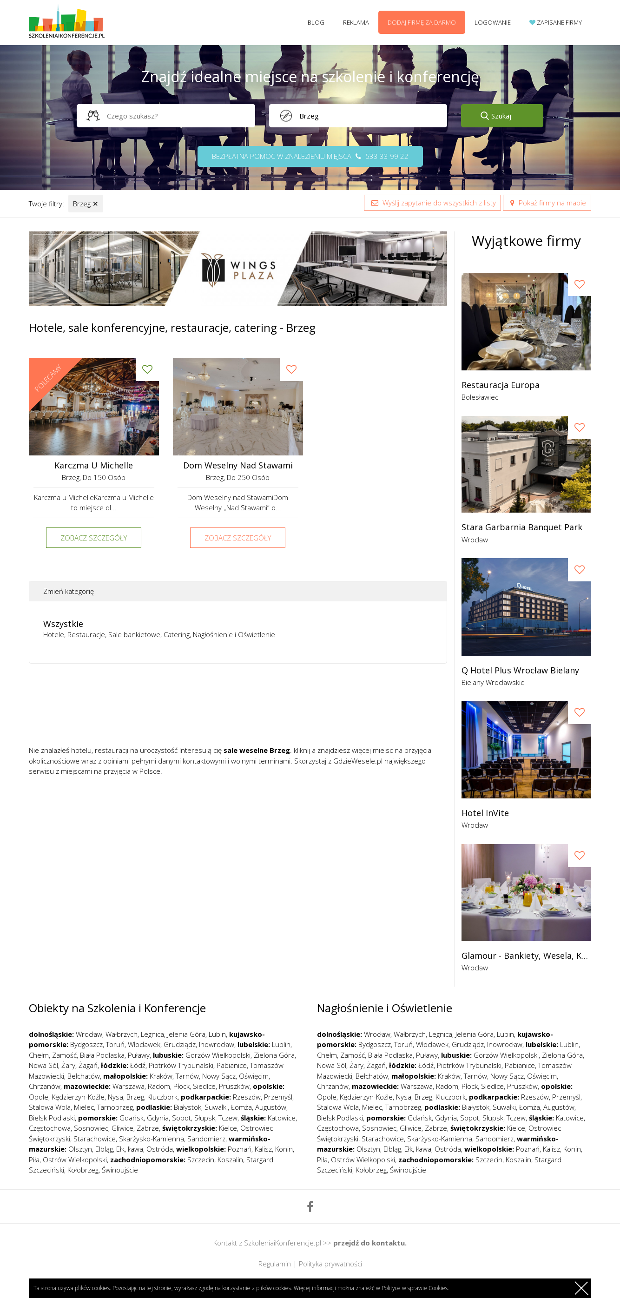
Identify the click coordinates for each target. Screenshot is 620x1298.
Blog (316, 22)
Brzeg (86, 203)
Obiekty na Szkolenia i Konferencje (117, 1007)
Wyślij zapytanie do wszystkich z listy (432, 202)
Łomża (241, 1107)
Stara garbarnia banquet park (522, 527)
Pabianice (232, 1065)
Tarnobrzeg (115, 1107)
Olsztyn (80, 1148)
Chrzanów (44, 1086)
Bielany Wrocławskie (493, 682)
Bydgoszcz (86, 1044)
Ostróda (159, 1148)
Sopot (181, 1117)
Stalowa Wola (50, 1107)
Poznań (239, 1148)
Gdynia (158, 1117)
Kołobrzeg (83, 1169)
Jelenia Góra (186, 1034)
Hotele (53, 634)
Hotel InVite (485, 813)
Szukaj (501, 115)
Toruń (115, 1044)
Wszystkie (63, 623)
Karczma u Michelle (93, 465)
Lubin (217, 1034)
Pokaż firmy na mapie (547, 202)
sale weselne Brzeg (257, 750)
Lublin (281, 1044)
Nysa (115, 1096)
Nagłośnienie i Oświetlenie (234, 634)
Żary (68, 1065)
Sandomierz (206, 1138)
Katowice (282, 1117)
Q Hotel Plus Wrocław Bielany (520, 670)
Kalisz (263, 1148)
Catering (177, 634)
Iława (135, 1148)
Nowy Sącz (219, 1076)
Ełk (120, 1148)
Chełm (39, 1055)
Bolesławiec (480, 397)
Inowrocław (216, 1044)
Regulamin (274, 1263)
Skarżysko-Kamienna (151, 1138)
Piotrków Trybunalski (181, 1065)
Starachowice (94, 1138)
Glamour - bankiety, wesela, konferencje (526, 955)
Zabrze (148, 1128)
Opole (38, 1096)
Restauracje (86, 634)
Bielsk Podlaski (52, 1117)
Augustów (270, 1107)
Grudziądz (180, 1044)
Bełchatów (83, 1076)
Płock (181, 1086)
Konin (284, 1148)
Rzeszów (247, 1096)
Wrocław (475, 539)
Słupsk (204, 1117)
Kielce (228, 1128)
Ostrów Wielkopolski (75, 1159)
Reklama (356, 22)
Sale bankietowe (134, 634)
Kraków (161, 1076)
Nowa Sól (43, 1065)
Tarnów (187, 1076)
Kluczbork (162, 1096)
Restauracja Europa (501, 385)
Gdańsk (131, 1117)
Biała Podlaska (102, 1055)
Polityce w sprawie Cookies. (415, 1288)
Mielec (84, 1107)
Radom (159, 1086)
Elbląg (104, 1148)
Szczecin (200, 1159)
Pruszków (234, 1086)
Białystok (187, 1107)
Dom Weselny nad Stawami (238, 465)
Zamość (64, 1055)
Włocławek (144, 1044)
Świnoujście (120, 1169)
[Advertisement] (238, 708)
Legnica (152, 1034)
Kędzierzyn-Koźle (78, 1096)
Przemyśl (278, 1096)
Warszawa (128, 1086)
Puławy (139, 1055)
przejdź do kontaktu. (370, 1242)
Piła (34, 1159)
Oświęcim (254, 1076)
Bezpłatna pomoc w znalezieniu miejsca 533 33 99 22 (310, 156)
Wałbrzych (122, 1034)
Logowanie (493, 22)
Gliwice (122, 1128)
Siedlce (204, 1086)
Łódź (137, 1065)
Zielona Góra (274, 1055)
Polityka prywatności (330, 1263)
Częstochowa (50, 1128)
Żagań (88, 1065)
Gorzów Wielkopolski (218, 1055)
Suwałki (216, 1107)
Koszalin (230, 1159)
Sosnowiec (91, 1128)
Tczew (227, 1117)
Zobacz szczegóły (93, 537)
